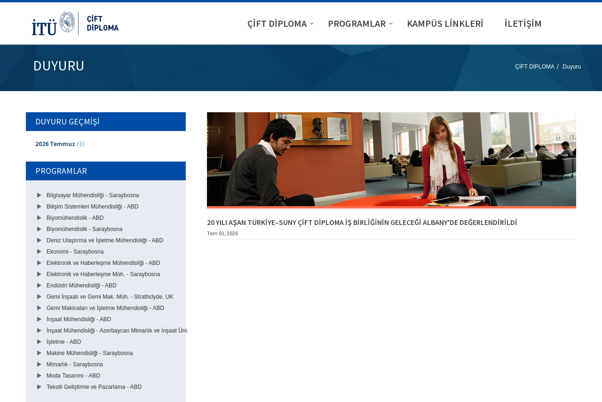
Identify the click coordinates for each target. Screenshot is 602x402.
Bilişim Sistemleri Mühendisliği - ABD (92, 206)
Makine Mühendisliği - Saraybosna (90, 353)
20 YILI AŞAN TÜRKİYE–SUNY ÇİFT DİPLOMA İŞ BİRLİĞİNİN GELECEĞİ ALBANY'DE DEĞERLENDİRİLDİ (362, 222)
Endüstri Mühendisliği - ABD (82, 285)
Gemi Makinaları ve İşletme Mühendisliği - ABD (105, 308)
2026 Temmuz (60, 143)
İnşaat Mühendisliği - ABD (79, 319)
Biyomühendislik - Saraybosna (84, 229)
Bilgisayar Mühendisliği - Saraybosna (93, 195)
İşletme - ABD (64, 342)
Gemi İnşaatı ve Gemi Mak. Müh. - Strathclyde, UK (110, 297)
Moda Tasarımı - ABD (73, 375)
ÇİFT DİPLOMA (534, 66)
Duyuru (571, 66)
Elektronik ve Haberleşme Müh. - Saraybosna (103, 274)
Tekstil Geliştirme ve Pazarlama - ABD (94, 387)
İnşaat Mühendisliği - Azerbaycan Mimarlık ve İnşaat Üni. (117, 330)
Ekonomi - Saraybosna (75, 251)
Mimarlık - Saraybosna (75, 364)
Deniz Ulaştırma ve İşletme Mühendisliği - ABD (105, 240)
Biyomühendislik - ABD (75, 218)
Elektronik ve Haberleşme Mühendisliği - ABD (103, 263)
